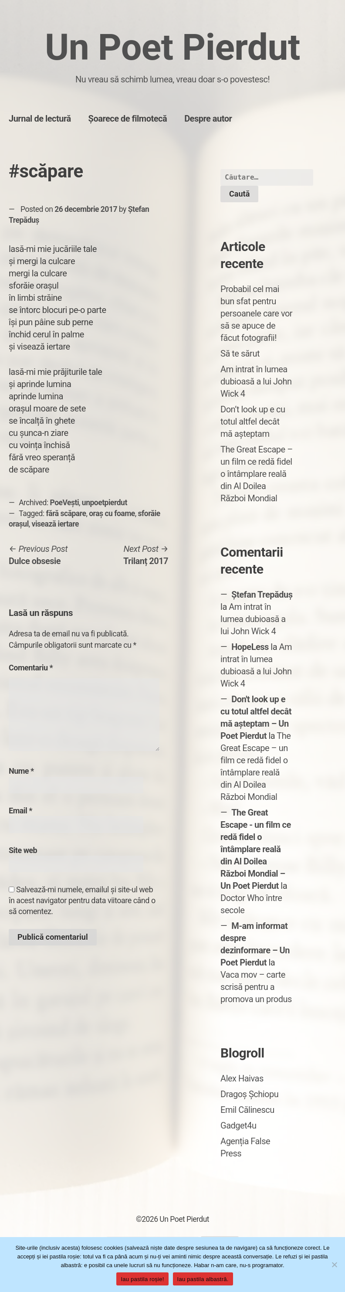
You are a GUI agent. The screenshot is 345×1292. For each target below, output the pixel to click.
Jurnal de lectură (40, 118)
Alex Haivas (242, 1078)
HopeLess (250, 647)
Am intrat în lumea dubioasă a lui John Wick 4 (255, 381)
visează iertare (55, 524)
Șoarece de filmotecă (127, 118)
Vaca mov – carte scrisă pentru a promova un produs (256, 986)
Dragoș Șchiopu (249, 1094)
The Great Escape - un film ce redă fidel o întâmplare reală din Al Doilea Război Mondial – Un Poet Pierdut (255, 849)
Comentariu (31, 667)
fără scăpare (66, 513)
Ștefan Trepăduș (261, 594)
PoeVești (64, 502)
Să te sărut (240, 353)
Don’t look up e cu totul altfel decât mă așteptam (252, 421)
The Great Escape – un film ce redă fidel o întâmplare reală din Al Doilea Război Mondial (256, 473)
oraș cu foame (112, 513)
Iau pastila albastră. (203, 1279)
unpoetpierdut (104, 502)
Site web (23, 850)
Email (20, 810)
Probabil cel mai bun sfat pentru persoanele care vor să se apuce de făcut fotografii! (256, 313)
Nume (21, 770)
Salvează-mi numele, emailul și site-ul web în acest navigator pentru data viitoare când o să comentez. (82, 900)
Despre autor (208, 118)
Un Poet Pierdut (172, 47)
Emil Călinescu (247, 1110)
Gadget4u (238, 1125)
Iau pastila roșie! (142, 1279)
